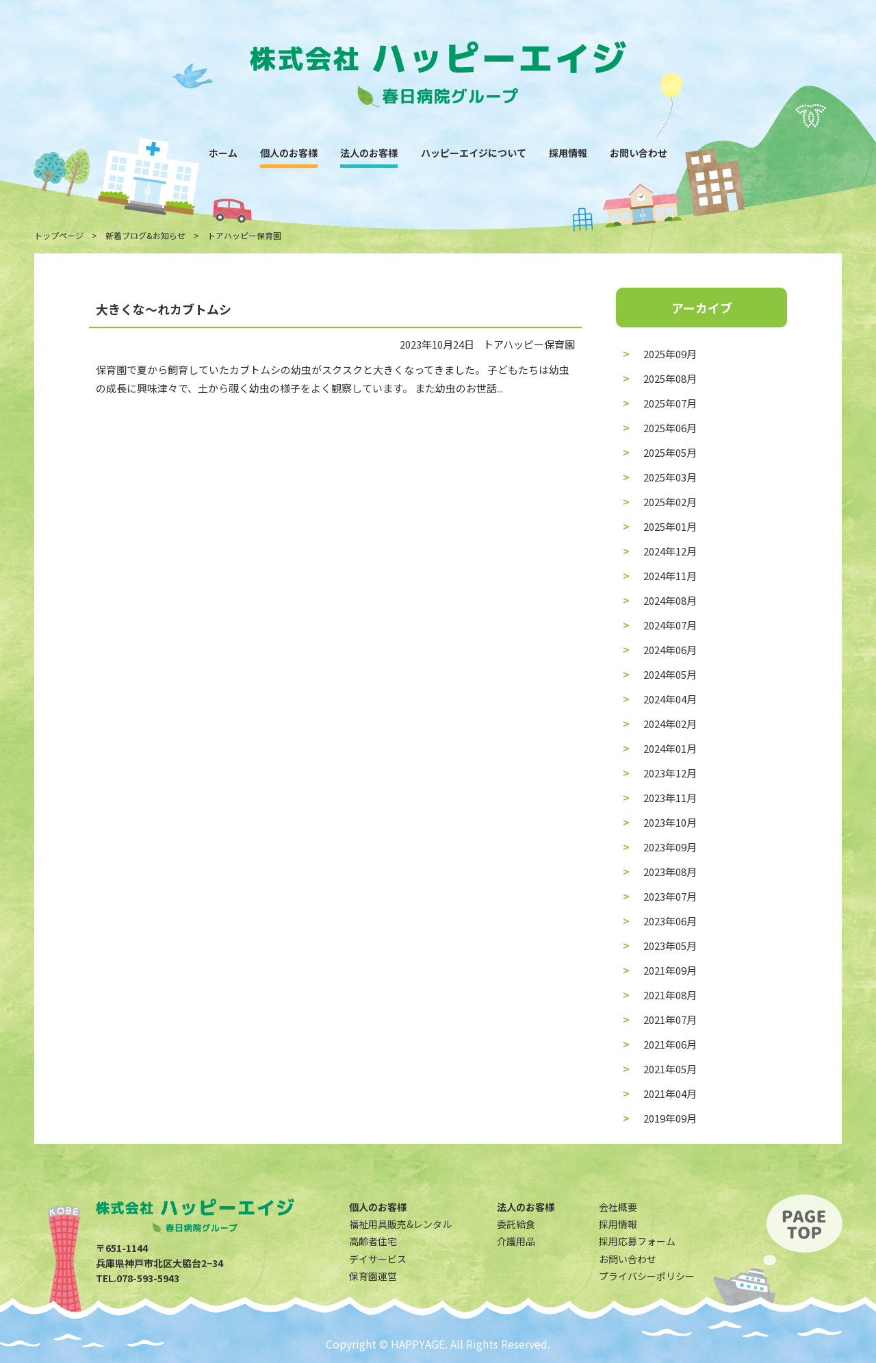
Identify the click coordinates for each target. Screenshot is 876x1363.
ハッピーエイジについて (473, 153)
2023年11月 (670, 797)
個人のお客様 (289, 153)
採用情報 (568, 153)
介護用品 (516, 1241)
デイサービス (378, 1259)
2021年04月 (670, 1093)
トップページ (58, 235)
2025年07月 (670, 403)
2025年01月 (670, 526)
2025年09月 (670, 354)
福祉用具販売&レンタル (400, 1224)
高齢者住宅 (373, 1241)
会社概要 (618, 1207)
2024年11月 (670, 575)
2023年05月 (670, 945)
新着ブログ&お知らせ (145, 235)
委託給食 (516, 1224)
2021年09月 (670, 970)
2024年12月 (670, 551)
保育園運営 (373, 1276)
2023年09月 (670, 847)
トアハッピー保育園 (529, 344)
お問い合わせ (638, 153)
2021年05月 (670, 1069)
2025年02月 (670, 502)
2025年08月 (670, 378)
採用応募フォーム (637, 1241)
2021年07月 (670, 1019)
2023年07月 (670, 896)
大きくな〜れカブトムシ (163, 309)
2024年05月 (670, 674)
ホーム (223, 153)
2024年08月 (670, 600)
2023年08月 (670, 871)
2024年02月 (670, 723)
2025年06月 (670, 428)
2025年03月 (670, 477)
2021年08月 (670, 995)
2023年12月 (670, 773)
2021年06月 (670, 1044)
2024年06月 (670, 649)
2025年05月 (670, 452)
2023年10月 (670, 822)
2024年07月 (670, 625)
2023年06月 (670, 921)
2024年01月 (670, 748)
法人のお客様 (369, 153)
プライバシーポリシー (647, 1276)
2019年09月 (670, 1118)
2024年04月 (670, 699)
